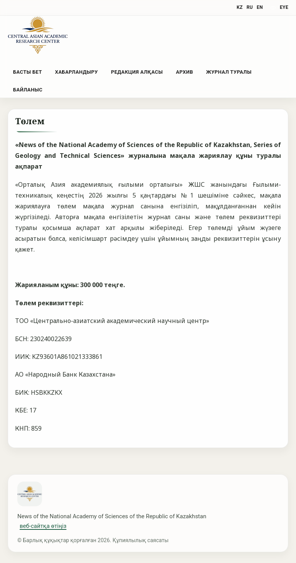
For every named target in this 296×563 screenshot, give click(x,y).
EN (260, 7)
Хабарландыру (76, 72)
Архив (184, 72)
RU (250, 7)
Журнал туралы (229, 72)
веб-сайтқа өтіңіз (43, 525)
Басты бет (27, 72)
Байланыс (27, 90)
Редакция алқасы (137, 72)
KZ (240, 7)
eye (284, 7)
